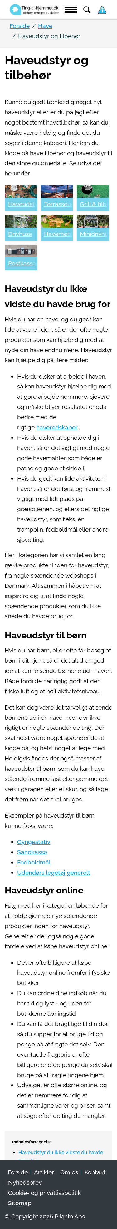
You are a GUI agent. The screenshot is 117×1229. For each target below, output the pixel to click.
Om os (69, 1172)
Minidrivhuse (94, 234)
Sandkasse (32, 852)
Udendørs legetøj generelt (53, 872)
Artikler (44, 1172)
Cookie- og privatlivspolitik (44, 1192)
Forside (18, 1172)
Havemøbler (58, 234)
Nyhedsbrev (25, 1182)
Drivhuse (20, 234)
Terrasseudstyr (58, 204)
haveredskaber (57, 427)
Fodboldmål (34, 862)
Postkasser (22, 263)
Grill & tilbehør (94, 204)
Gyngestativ (33, 842)
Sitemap (20, 1203)
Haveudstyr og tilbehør (22, 204)
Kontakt (95, 1172)
